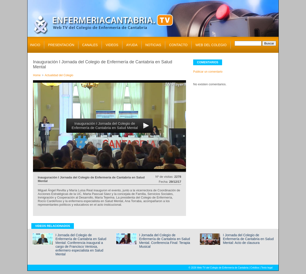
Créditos (254, 267)
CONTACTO (178, 45)
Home (37, 75)
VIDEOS (112, 45)
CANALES (90, 45)
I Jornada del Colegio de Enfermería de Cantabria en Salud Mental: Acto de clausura (248, 239)
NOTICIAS (153, 45)
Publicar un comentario (208, 71)
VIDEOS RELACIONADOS (52, 226)
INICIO (35, 45)
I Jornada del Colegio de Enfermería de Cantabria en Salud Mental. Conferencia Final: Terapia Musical (164, 240)
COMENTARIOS (207, 62)
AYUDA (131, 45)
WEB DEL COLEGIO (210, 45)
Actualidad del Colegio (59, 75)
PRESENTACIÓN (61, 45)
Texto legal (267, 267)
